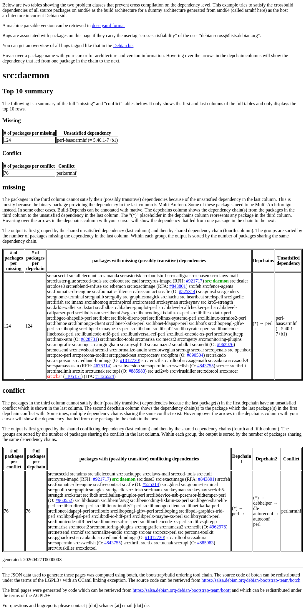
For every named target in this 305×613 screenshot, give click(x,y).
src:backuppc (129, 473)
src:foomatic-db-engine (69, 291)
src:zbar (54, 376)
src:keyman (167, 302)
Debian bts (123, 45)
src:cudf (132, 280)
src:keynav (189, 302)
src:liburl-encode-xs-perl (190, 333)
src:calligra (178, 275)
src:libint (101, 317)
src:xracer (228, 371)
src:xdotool (207, 371)
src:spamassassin (63, 365)
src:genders (228, 291)
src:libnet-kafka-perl (125, 323)
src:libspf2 (163, 328)
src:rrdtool (171, 360)
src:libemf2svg (116, 312)
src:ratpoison (59, 360)
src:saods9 (238, 360)
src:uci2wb (158, 371)
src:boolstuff (154, 275)
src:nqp (183, 349)
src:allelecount (82, 275)
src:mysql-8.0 (133, 344)
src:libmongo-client (86, 323)
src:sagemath (194, 360)
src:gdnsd (207, 291)
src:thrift (238, 365)
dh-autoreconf (263, 511)
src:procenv (148, 355)
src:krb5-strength (217, 302)
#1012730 (129, 360)
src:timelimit (59, 371)
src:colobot (113, 280)
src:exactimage (141, 286)
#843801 (177, 286)
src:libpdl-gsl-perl (73, 516)
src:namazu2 (159, 344)
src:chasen (199, 275)
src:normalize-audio (128, 349)
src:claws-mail (224, 275)
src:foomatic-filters (110, 291)
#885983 (137, 371)
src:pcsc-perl (59, 355)
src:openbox (239, 349)
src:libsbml (141, 328)
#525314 (187, 291)
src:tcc (222, 365)
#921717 (194, 280)
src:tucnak (95, 371)
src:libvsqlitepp (228, 333)
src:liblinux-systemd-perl (172, 317)
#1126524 (104, 376)
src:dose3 (56, 286)
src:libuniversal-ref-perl (143, 333)
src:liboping (67, 328)
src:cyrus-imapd (156, 280)
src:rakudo (216, 355)
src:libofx (198, 323)
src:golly (113, 296)
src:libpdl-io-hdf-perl (111, 516)
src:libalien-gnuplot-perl (135, 307)
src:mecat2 (166, 339)
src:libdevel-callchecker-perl (186, 307)
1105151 (73, 376)
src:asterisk (130, 275)
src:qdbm (169, 355)
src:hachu (170, 296)
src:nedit (200, 344)
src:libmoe (57, 323)
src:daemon (25, 75)
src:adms (78, 473)
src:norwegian (161, 349)
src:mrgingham (105, 344)
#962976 (225, 344)
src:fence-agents (218, 286)
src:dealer (239, 280)
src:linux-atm (59, 339)
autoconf (261, 518)
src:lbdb (103, 307)
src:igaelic (234, 296)
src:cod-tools (89, 280)
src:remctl (151, 360)
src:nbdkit (181, 344)
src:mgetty (188, 339)
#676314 (101, 365)
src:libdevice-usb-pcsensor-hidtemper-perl (186, 495)
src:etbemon (114, 286)
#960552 (64, 500)
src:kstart (85, 307)
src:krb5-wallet (61, 307)
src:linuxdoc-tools (117, 339)
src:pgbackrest (122, 355)
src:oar (197, 349)
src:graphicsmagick (141, 296)
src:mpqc (80, 344)
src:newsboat (81, 349)
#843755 (205, 365)
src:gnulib (94, 296)
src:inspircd (120, 302)
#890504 (195, 355)
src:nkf (101, 349)
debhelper (262, 502)
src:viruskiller (183, 371)
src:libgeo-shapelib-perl (69, 317)
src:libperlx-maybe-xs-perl (104, 328)
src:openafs (216, 349)
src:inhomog (96, 302)
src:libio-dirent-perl (129, 317)
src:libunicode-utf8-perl (97, 333)
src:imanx (74, 302)
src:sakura (217, 360)
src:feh (194, 286)
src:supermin (153, 365)
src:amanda (108, 275)
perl (269, 323)
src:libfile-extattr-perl (211, 312)
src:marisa (145, 339)
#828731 (89, 339)
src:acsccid (57, 275)
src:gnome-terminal (65, 296)
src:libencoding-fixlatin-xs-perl (160, 312)
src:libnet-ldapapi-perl (167, 323)
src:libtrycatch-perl (192, 328)
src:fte (164, 291)
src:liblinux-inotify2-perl (118, 505)
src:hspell (214, 296)
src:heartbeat (192, 296)
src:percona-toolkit (90, 355)
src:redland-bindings (92, 360)
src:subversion (126, 365)
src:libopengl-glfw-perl (132, 510)
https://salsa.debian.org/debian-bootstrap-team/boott (181, 590)
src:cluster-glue (61, 280)
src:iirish (55, 302)
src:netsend (57, 349)
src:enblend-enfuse (84, 286)
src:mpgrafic (59, 344)
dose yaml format (108, 25)
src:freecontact (143, 291)
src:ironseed (143, 302)
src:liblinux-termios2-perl (222, 317)
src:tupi (113, 371)
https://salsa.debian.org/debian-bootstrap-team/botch (251, 580)
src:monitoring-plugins (220, 339)
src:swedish (178, 365)
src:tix (78, 371)
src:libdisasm (87, 312)
